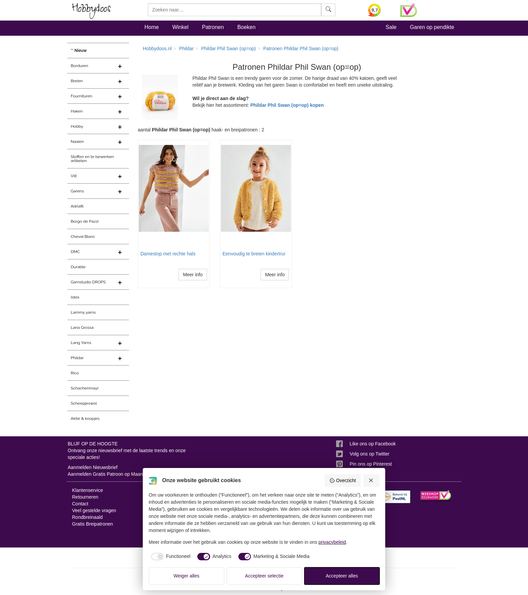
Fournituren (81, 96)
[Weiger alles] (371, 480)
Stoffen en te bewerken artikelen (92, 158)
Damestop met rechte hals (167, 253)
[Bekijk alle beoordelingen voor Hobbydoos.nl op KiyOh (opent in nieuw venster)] (379, 10)
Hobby (77, 126)
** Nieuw (79, 50)
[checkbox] (170, 556)
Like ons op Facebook (373, 443)
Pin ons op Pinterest (371, 464)
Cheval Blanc (83, 236)
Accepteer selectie (264, 575)
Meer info (192, 274)
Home (151, 27)
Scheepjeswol (84, 403)
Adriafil (77, 206)
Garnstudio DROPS (88, 282)
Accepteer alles (342, 575)
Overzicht (342, 480)
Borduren (79, 65)
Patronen (213, 27)
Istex (75, 297)
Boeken (246, 27)
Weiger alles (186, 575)
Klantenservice (87, 490)
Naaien (77, 141)
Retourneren (85, 497)
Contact (80, 503)
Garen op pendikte (432, 27)
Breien (77, 81)
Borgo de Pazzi (85, 221)
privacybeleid (332, 542)
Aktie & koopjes (85, 418)
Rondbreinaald (87, 517)
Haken (76, 111)
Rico (75, 373)
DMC (75, 251)
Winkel (180, 27)
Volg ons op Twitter (369, 454)
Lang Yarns (81, 342)
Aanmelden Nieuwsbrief (93, 467)
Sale (391, 27)
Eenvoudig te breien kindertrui (254, 253)
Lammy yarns (83, 312)
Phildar (77, 357)
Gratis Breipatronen (92, 524)
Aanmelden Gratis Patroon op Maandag (109, 474)
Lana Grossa (82, 327)
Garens (77, 191)
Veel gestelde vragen (94, 510)
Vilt (74, 176)
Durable (78, 266)
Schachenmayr (85, 388)
